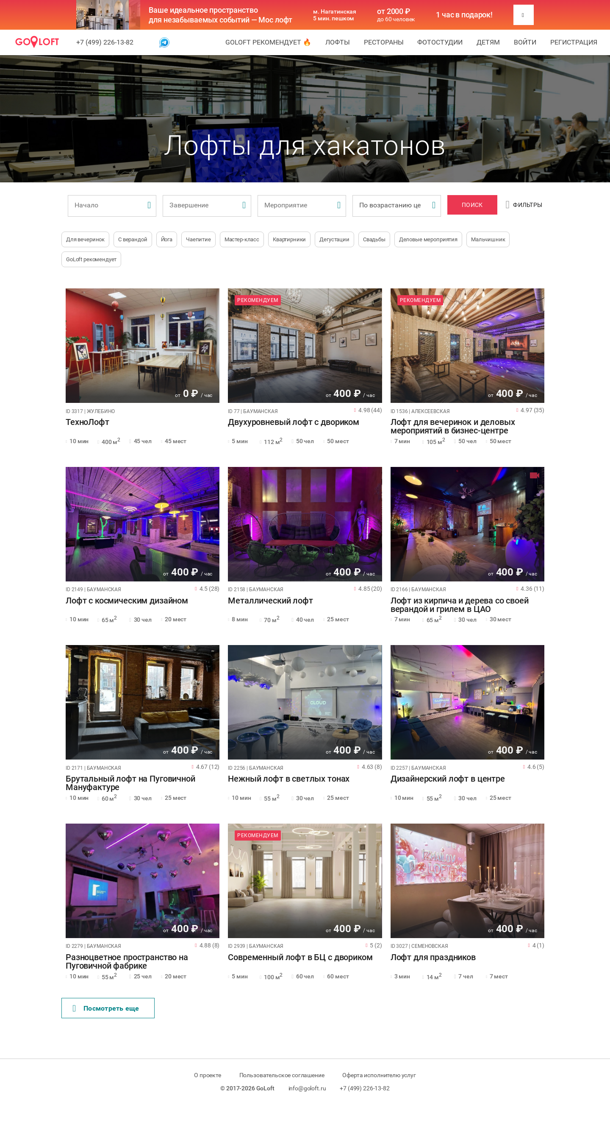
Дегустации (334, 239)
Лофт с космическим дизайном (127, 601)
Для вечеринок (85, 239)
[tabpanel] (142, 345)
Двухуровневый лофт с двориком (293, 422)
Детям (488, 42)
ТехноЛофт (87, 422)
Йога (166, 239)
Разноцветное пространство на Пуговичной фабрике (127, 962)
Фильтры (524, 205)
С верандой (132, 239)
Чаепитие (198, 239)
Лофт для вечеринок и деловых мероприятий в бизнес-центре (453, 427)
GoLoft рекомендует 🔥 (268, 42)
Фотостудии (440, 42)
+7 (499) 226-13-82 (104, 42)
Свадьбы (374, 239)
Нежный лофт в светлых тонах (288, 779)
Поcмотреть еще (105, 1008)
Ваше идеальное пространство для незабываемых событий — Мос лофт (220, 15)
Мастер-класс (242, 239)
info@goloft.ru (307, 1088)
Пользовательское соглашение (281, 1075)
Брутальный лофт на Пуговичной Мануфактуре (130, 783)
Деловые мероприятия (428, 239)
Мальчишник (488, 239)
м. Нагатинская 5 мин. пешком (334, 15)
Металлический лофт (270, 601)
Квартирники (289, 239)
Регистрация (573, 42)
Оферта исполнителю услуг (379, 1075)
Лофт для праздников (433, 957)
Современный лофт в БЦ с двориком (300, 957)
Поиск (472, 204)
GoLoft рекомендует (91, 259)
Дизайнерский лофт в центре (448, 779)
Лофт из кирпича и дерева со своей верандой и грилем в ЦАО (460, 605)
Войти (525, 42)
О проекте (207, 1075)
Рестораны (384, 42)
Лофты (337, 42)
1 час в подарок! (464, 15)
